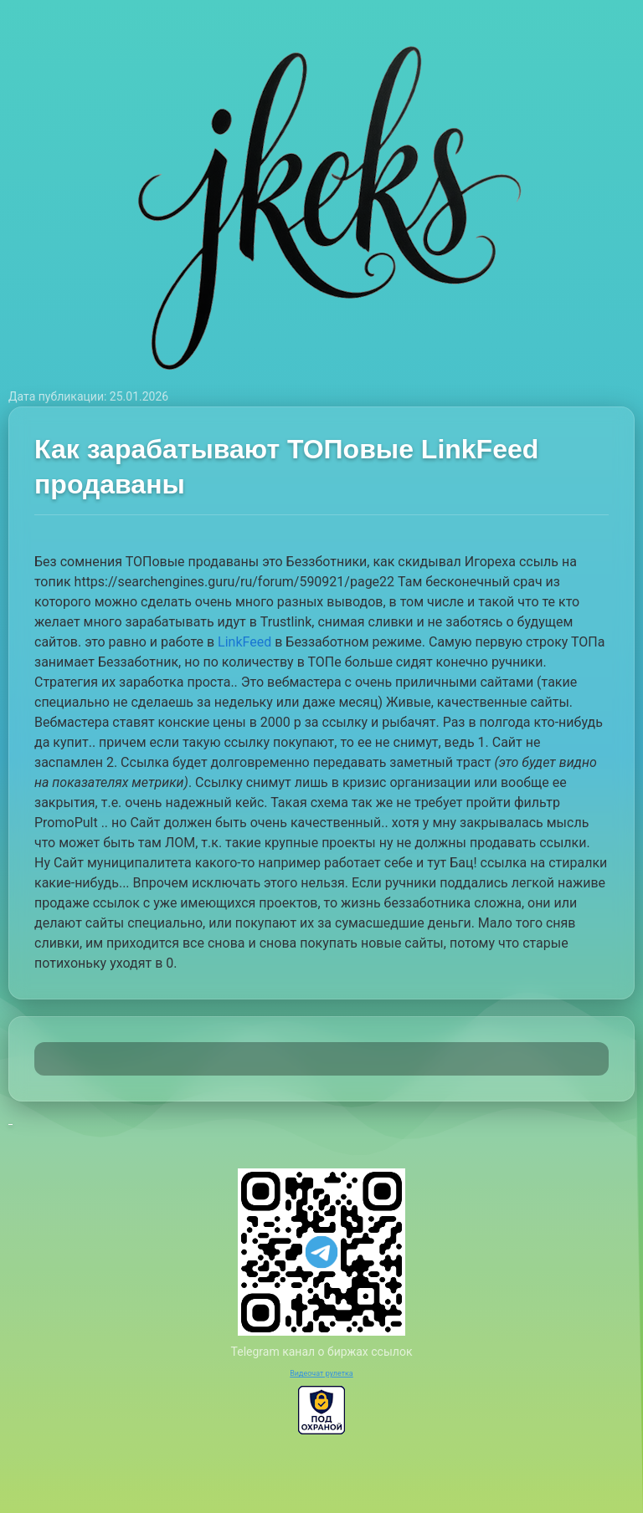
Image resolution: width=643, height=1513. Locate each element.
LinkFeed (244, 642)
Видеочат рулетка (321, 1373)
